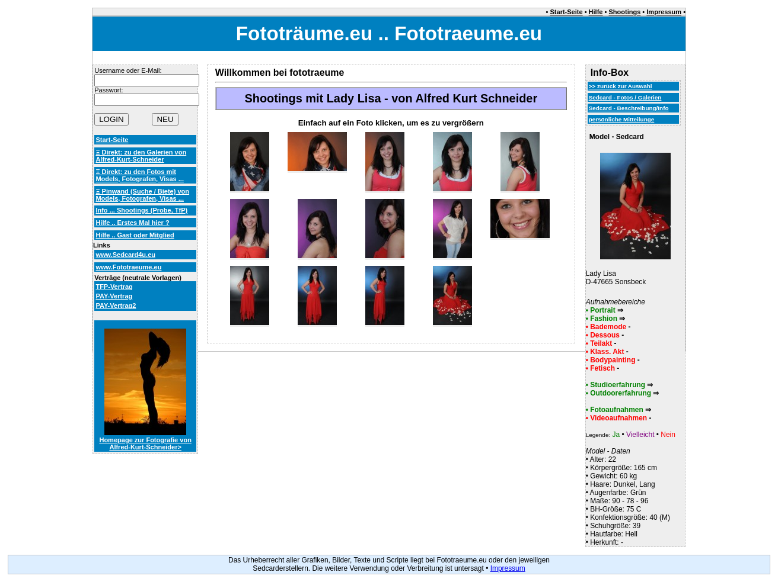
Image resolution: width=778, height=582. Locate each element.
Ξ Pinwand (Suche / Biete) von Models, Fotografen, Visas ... (142, 195)
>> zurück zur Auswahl (620, 86)
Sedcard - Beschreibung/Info (629, 108)
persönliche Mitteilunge (622, 119)
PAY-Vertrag (113, 296)
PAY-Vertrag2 (115, 305)
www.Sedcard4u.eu (125, 254)
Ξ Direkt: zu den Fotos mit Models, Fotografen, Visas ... (139, 175)
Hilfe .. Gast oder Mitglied (134, 235)
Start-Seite (566, 11)
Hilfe (596, 11)
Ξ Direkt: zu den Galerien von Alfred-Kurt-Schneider (140, 156)
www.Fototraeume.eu (128, 267)
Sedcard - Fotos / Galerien (625, 97)
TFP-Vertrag (113, 286)
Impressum (663, 11)
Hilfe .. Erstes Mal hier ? (132, 222)
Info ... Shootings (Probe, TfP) (141, 210)
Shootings (624, 11)
